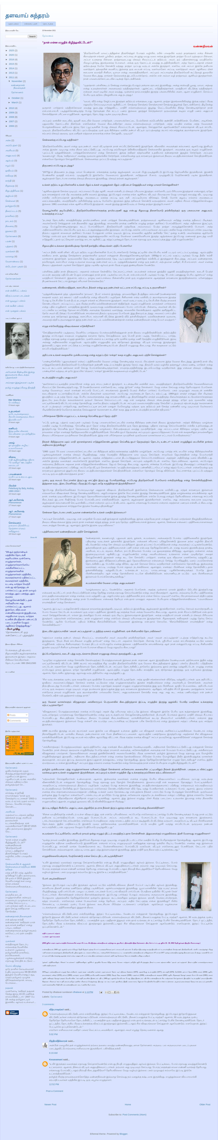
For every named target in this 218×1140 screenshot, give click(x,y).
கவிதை (9, 175)
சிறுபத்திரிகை (12, 190)
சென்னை (10, 201)
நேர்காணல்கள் (13, 278)
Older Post (204, 1104)
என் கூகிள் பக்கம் (14, 305)
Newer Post (50, 1104)
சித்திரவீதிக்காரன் (58, 1041)
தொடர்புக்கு (48, 24)
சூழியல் (9, 196)
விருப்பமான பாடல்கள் (17, 295)
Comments (14, 720)
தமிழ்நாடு (10, 206)
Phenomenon (15, 502)
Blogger (123, 1134)
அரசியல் (10, 150)
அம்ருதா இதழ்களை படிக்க (19, 382)
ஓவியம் (9, 170)
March (15, 102)
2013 (12, 72)
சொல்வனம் (15, 523)
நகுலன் (9, 988)
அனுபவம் (10, 155)
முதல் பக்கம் (13, 24)
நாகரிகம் (10, 216)
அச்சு (8, 140)
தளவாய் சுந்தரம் (27, 15)
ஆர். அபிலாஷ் (16, 511)
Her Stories (15, 400)
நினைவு (9, 226)
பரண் (8, 241)
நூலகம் (9, 231)
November (17, 81)
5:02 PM (53, 1034)
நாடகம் (9, 221)
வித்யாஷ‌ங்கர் (56, 1009)
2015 (12, 64)
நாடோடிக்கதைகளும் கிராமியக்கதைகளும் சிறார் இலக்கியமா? (21, 417)
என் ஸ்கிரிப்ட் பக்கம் (16, 290)
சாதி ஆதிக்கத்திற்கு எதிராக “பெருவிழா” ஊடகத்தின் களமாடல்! (21, 463)
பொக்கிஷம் (14, 402)
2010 (12, 108)
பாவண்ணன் (15, 474)
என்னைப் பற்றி (30, 24)
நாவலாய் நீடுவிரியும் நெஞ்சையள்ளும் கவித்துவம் (19, 528)
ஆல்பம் (9, 160)
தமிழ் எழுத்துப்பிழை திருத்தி (20, 387)
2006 (12, 126)
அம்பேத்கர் (11, 145)
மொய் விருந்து (13, 966)
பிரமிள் (12, 485)
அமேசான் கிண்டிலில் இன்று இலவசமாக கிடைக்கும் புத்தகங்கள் (20, 375)
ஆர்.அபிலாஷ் (16, 500)
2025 (12, 50)
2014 (12, 68)
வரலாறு (9, 256)
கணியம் (13, 428)
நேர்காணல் (56, 996)
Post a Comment (54, 1091)
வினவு (12, 457)
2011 (12, 77)
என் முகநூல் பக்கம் (15, 311)
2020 (12, 55)
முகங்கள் (10, 251)
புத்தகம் (9, 246)
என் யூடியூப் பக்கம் (15, 300)
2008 (12, 117)
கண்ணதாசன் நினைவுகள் (18, 86)
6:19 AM (53, 1053)
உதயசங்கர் (14, 411)
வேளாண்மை (12, 261)
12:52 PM (54, 1084)
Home (128, 1104)
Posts (11, 715)
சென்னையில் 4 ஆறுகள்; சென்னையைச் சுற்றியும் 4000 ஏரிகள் (20, 867)
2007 (12, 121)
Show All (33, 537)
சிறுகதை (9, 185)
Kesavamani (56, 1059)
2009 (12, 112)
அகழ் (12, 442)
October (16, 98)
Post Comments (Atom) (134, 1114)
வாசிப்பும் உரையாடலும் (20, 477)
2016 (12, 59)
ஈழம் (8, 165)
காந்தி (8, 180)
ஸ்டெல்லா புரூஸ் (14, 266)
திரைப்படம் (11, 211)
